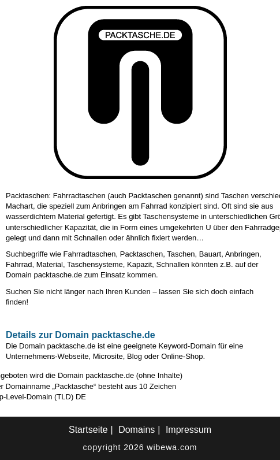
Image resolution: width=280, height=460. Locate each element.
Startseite (88, 430)
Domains (136, 430)
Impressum (188, 430)
